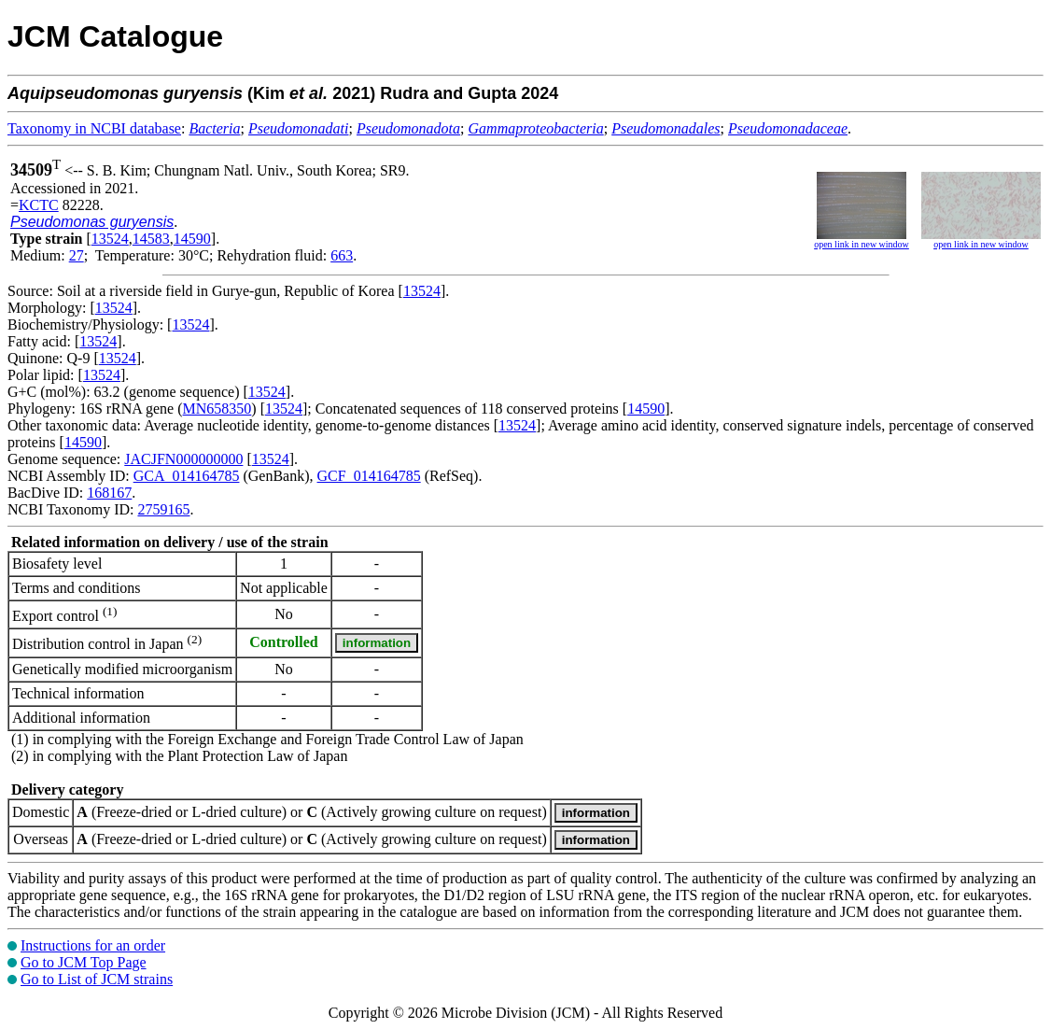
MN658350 (217, 408)
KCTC (39, 205)
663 (341, 255)
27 (76, 255)
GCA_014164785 (186, 476)
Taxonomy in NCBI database (94, 128)
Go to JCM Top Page (84, 962)
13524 (110, 239)
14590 (192, 239)
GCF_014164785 (369, 476)
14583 (151, 239)
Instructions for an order (93, 945)
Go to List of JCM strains (97, 979)
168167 (109, 492)
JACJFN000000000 (183, 459)
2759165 (163, 509)
